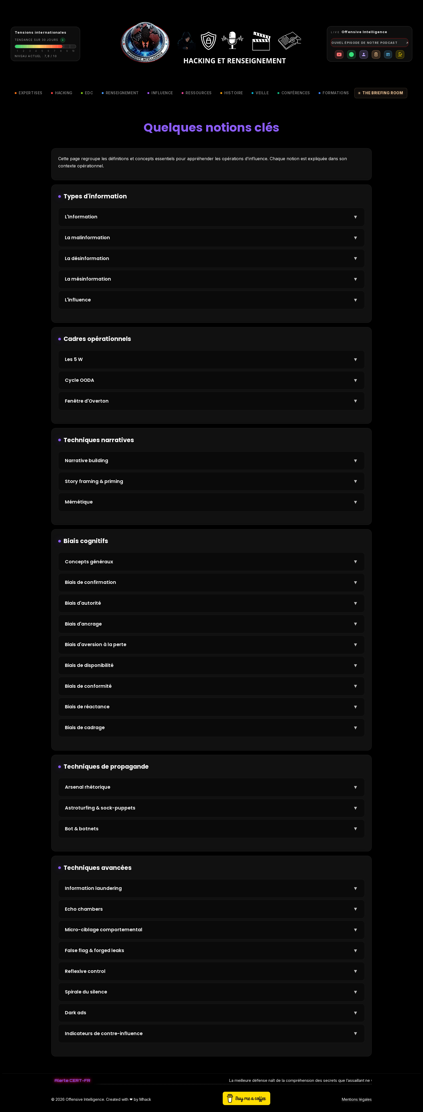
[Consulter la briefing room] (45, 44)
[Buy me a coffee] (400, 54)
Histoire (231, 93)
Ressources (197, 93)
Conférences (293, 93)
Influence (160, 93)
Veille (260, 93)
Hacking (61, 93)
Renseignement (120, 93)
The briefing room (380, 93)
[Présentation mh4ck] (363, 54)
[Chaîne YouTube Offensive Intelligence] (339, 54)
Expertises (28, 93)
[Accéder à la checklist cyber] (376, 54)
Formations (334, 93)
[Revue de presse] (388, 54)
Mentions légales (357, 1099)
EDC (87, 93)
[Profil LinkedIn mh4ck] (351, 54)
